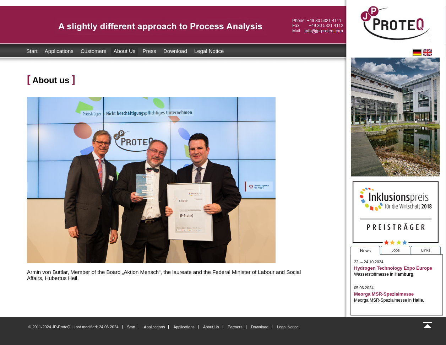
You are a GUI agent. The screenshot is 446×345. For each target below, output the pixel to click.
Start (32, 51)
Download (175, 51)
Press (149, 51)
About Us (125, 51)
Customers (94, 51)
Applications (59, 51)
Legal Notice (209, 51)
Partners (235, 327)
